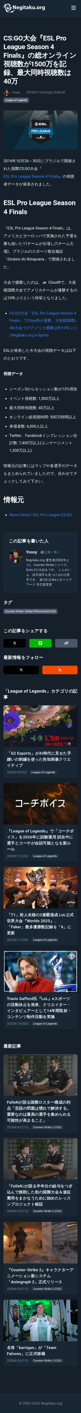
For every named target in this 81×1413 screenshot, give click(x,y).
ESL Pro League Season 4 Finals (31, 176)
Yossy (31, 552)
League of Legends (16, 100)
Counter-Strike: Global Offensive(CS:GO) (30, 611)
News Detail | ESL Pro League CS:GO (40, 515)
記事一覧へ (50, 552)
